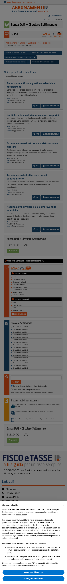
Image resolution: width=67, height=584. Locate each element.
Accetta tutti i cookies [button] (33, 572)
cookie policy (21, 515)
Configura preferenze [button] (33, 578)
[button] (63, 505)
